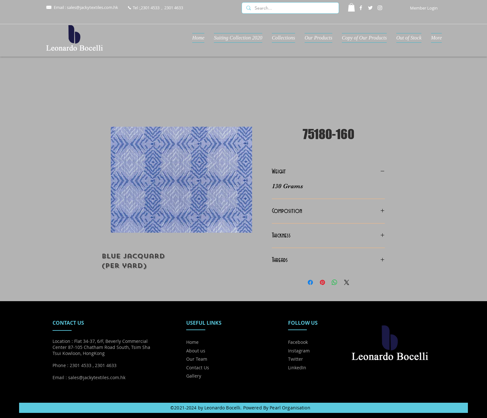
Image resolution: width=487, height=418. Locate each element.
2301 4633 (173, 8)
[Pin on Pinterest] (322, 282)
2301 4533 (150, 8)
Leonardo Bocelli (222, 408)
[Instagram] (380, 8)
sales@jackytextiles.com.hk (92, 7)
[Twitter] (370, 8)
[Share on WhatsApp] (334, 282)
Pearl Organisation (290, 408)
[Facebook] (361, 8)
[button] (351, 7)
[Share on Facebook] (310, 282)
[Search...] (290, 8)
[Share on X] (346, 282)
